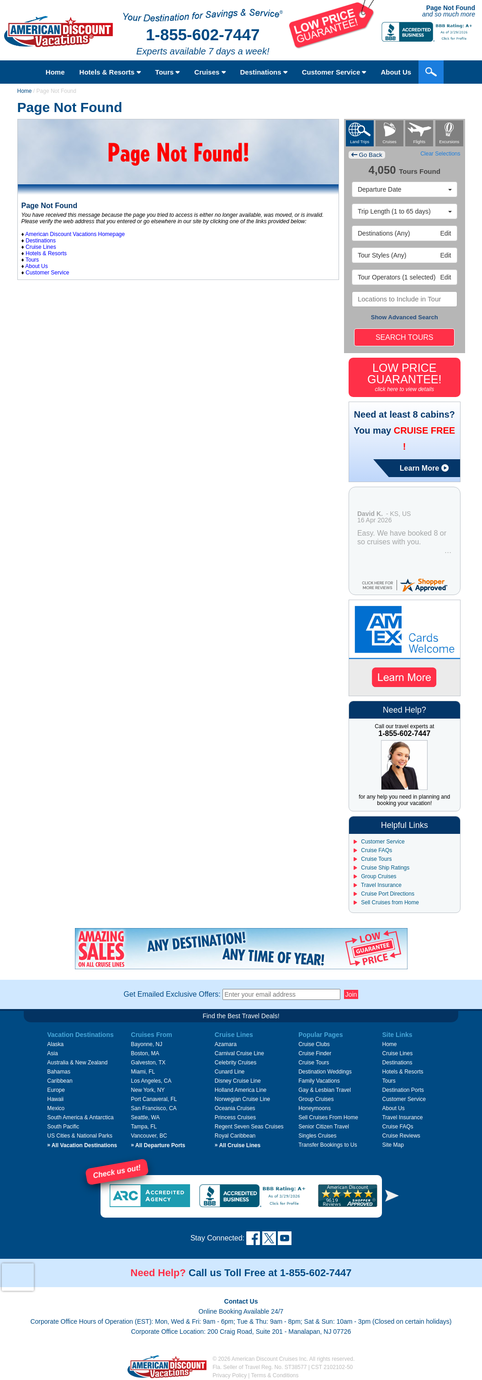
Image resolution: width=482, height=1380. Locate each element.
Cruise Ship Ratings (381, 868)
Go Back (366, 154)
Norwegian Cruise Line (242, 1099)
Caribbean (59, 1081)
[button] (392, 1195)
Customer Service (334, 72)
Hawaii (55, 1099)
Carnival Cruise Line (239, 1053)
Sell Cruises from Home (386, 902)
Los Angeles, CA (151, 1081)
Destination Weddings (325, 1072)
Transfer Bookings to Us (327, 1145)
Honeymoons (314, 1108)
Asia (52, 1053)
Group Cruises (375, 876)
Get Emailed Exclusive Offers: (172, 994)
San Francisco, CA (154, 1108)
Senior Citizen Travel (323, 1126)
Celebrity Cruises (235, 1062)
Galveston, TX (148, 1062)
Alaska (55, 1044)
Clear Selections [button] (440, 154)
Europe (56, 1090)
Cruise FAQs (373, 850)
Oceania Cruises (235, 1108)
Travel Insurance (378, 885)
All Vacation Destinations (82, 1145)
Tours (167, 72)
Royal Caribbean (235, 1136)
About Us (396, 72)
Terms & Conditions (275, 1375)
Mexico (55, 1108)
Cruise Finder (314, 1053)
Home (55, 72)
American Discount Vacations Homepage (75, 234)
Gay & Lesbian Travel (324, 1090)
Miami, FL (143, 1072)
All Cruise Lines (237, 1145)
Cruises (209, 72)
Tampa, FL (144, 1126)
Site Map (392, 1145)
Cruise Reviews (401, 1136)
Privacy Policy (229, 1375)
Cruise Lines (41, 247)
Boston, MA (145, 1053)
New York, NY (148, 1090)
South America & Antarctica (80, 1117)
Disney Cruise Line (238, 1081)
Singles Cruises (317, 1136)
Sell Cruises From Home (328, 1117)
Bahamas (58, 1072)
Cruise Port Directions (384, 894)
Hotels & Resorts (110, 72)
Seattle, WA (145, 1117)
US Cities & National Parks (79, 1136)
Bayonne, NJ (147, 1044)
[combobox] (404, 299)
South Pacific (63, 1126)
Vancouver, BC (149, 1136)
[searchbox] (403, 299)
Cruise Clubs (314, 1044)
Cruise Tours (373, 859)
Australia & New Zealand (77, 1062)
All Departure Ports (158, 1145)
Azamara (226, 1044)
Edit (404, 233)
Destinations (263, 72)
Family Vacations (318, 1081)
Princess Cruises (235, 1117)
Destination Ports (403, 1090)
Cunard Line (229, 1072)
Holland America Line (240, 1090)
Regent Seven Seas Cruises (249, 1126)
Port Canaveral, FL (154, 1099)
